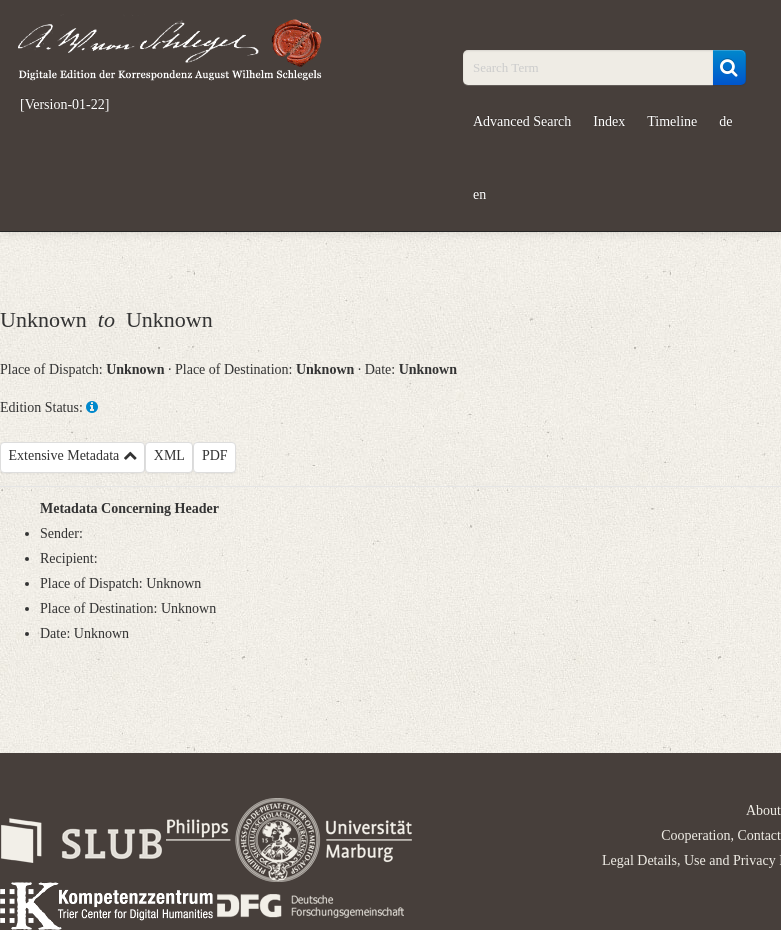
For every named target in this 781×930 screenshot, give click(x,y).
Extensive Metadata (73, 455)
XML (169, 455)
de (725, 121)
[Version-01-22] (64, 105)
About (763, 810)
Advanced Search (522, 121)
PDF (215, 455)
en (479, 194)
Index (609, 121)
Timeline (672, 121)
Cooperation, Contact (721, 835)
